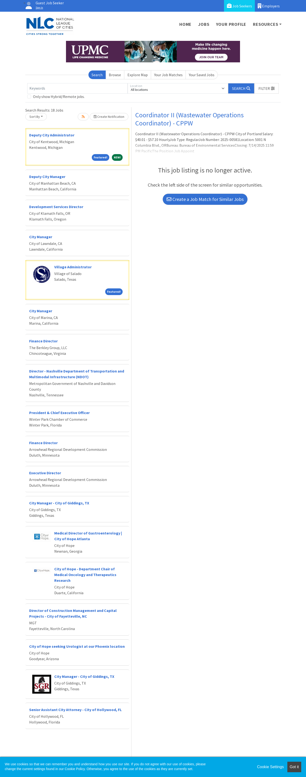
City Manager (40, 236)
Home (185, 24)
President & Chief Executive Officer (59, 412)
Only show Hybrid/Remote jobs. (59, 96)
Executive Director (45, 472)
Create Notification (109, 116)
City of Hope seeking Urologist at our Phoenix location (77, 646)
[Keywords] (77, 88)
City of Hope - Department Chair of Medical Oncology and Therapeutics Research (85, 575)
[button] (266, 88)
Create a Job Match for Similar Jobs (205, 199)
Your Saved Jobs (201, 74)
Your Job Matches (168, 74)
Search (97, 74)
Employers (269, 6)
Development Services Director (56, 206)
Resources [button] (265, 24)
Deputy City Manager (47, 176)
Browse (115, 74)
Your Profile (231, 24)
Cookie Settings (270, 767)
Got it (294, 767)
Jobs (203, 24)
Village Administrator (73, 266)
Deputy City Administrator (51, 135)
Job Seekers (239, 6)
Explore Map (137, 74)
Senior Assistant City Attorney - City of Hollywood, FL (75, 709)
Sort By (34, 116)
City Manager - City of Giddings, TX (59, 503)
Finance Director (43, 341)
